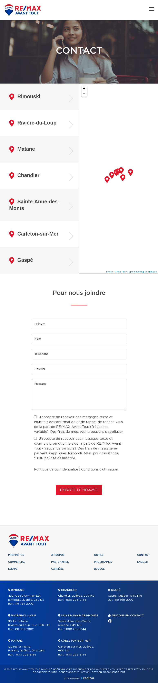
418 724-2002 (23, 604)
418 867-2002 (24, 629)
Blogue (99, 569)
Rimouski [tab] (24, 97)
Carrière (57, 569)
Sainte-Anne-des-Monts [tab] (34, 204)
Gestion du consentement (108, 672)
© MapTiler (120, 271)
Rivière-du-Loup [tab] (33, 123)
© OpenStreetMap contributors (141, 271)
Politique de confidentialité (56, 469)
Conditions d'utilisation (99, 469)
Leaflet (109, 271)
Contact (143, 555)
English (142, 562)
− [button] (84, 93)
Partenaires (60, 562)
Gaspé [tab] (21, 260)
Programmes (103, 562)
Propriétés (16, 555)
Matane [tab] (22, 149)
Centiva (87, 678)
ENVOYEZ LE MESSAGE (79, 490)
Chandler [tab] (24, 175)
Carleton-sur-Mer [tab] (33, 234)
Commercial (16, 562)
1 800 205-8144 (25, 654)
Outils (98, 555)
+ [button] (84, 88)
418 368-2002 (124, 600)
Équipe (13, 569)
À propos (58, 555)
